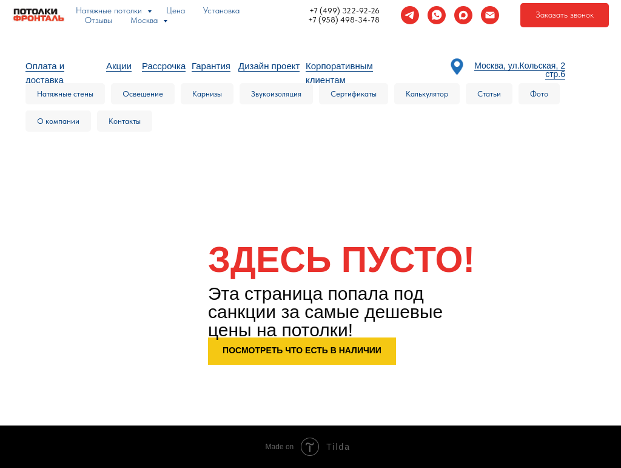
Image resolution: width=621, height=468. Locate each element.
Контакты (125, 121)
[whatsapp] (437, 15)
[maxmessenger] (463, 15)
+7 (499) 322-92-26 (344, 10)
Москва (145, 20)
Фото (539, 93)
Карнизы (207, 93)
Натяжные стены (65, 93)
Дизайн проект (269, 66)
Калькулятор (427, 93)
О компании (58, 121)
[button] (564, 15)
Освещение (143, 93)
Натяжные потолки (110, 10)
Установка (221, 10)
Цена (175, 10)
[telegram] (410, 15)
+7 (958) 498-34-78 (344, 19)
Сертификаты (354, 93)
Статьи (489, 93)
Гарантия (211, 66)
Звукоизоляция (276, 93)
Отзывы (98, 20)
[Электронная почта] (490, 15)
